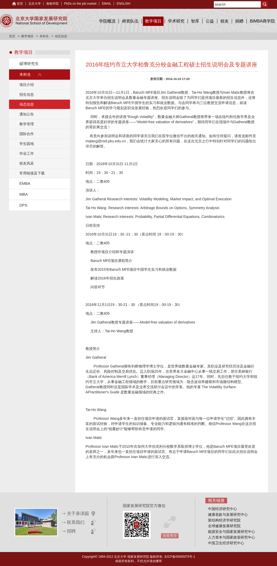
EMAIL (106, 3)
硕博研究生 (29, 63)
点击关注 (170, 536)
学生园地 (26, 144)
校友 (224, 21)
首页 (20, 3)
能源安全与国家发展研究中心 (231, 532)
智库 (195, 21)
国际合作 (26, 134)
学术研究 (176, 21)
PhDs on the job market (80, 3)
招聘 (71, 531)
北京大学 (34, 3)
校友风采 (26, 163)
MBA (23, 194)
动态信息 (26, 104)
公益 (210, 21)
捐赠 (239, 21)
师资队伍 (130, 21)
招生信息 (26, 94)
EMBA (24, 183)
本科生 (44, 36)
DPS (23, 205)
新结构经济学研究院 (224, 520)
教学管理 (26, 124)
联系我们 (75, 522)
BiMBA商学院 (262, 21)
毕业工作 (26, 153)
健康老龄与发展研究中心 (228, 514)
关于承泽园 (78, 513)
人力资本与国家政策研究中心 (231, 537)
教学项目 (153, 21)
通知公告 (26, 114)
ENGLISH (123, 3)
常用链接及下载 (32, 173)
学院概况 (107, 21)
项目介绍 (26, 85)
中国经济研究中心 (222, 509)
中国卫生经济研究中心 (226, 543)
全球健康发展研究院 (224, 526)
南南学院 (52, 3)
